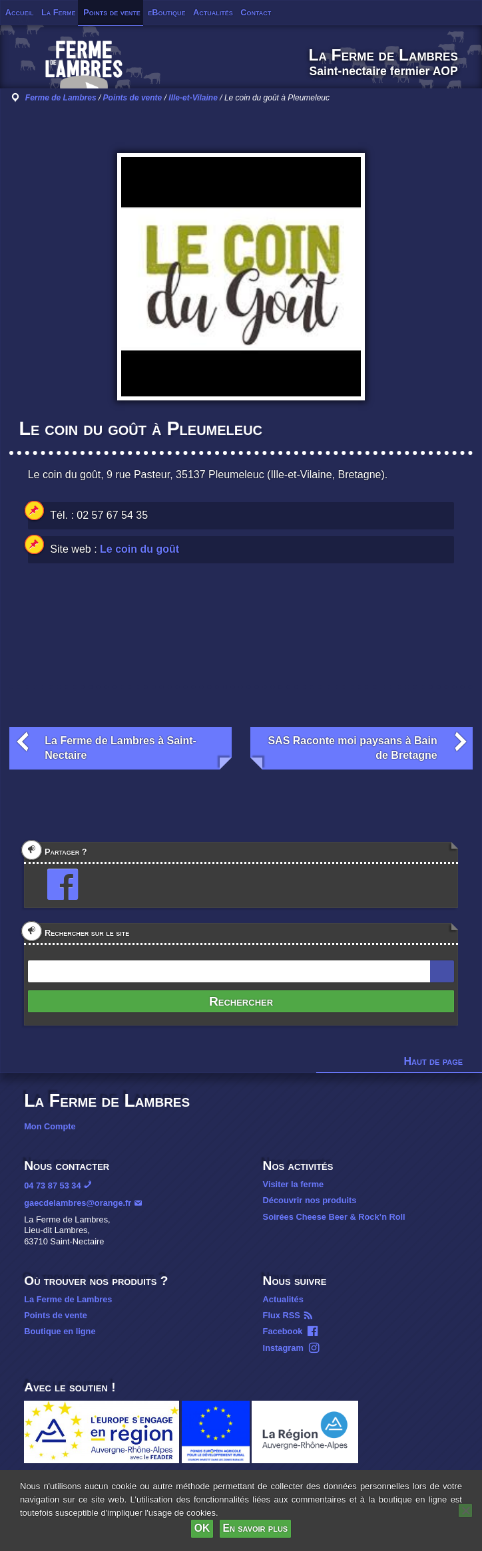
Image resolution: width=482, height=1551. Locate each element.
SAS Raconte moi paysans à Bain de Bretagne (352, 748)
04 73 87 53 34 (52, 1186)
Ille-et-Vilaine (193, 97)
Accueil (19, 12)
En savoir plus (255, 1528)
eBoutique (166, 12)
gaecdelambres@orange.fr (77, 1203)
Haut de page (433, 1061)
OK (202, 1528)
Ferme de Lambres (61, 97)
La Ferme (58, 12)
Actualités (213, 12)
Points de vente (111, 12)
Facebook (283, 1331)
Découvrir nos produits (310, 1200)
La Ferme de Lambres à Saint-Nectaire (120, 748)
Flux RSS (281, 1315)
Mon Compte (49, 1126)
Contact (255, 12)
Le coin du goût (139, 549)
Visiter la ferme (293, 1184)
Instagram (283, 1348)
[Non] (465, 1510)
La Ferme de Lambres (68, 1299)
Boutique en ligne (59, 1331)
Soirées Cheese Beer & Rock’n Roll (334, 1217)
